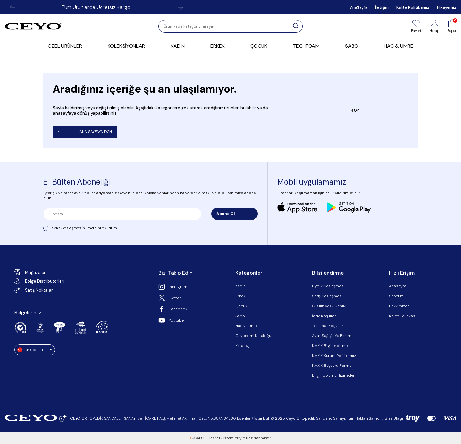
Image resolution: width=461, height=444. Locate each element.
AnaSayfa (358, 7)
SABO (351, 46)
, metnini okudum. (80, 228)
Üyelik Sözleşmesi (328, 286)
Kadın (240, 286)
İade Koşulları (324, 315)
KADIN (178, 46)
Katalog (242, 345)
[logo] (33, 26)
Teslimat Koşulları (328, 325)
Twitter (169, 298)
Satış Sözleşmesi (327, 296)
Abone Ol (234, 213)
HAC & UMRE (398, 46)
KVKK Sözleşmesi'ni (68, 228)
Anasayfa (397, 286)
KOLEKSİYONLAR (126, 46)
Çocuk (241, 305)
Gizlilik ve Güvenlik (329, 305)
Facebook (172, 309)
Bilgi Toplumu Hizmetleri (334, 375)
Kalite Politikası (402, 315)
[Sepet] (452, 26)
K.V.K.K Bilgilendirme (330, 345)
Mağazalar (30, 272)
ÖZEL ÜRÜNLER (65, 46)
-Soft (196, 437)
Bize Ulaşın (394, 418)
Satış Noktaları (34, 290)
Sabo (240, 315)
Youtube (171, 320)
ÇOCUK (258, 46)
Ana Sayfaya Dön (85, 131)
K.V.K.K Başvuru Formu (332, 365)
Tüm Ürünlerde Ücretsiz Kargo (96, 7)
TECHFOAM (306, 46)
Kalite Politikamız (412, 7)
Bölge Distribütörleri (39, 281)
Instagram (172, 287)
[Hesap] (434, 26)
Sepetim (396, 296)
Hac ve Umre (246, 325)
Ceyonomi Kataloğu (253, 335)
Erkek (240, 296)
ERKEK (217, 46)
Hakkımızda (399, 305)
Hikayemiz (446, 7)
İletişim (382, 7)
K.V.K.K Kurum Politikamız (334, 355)
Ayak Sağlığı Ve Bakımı (332, 335)
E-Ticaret (211, 437)
